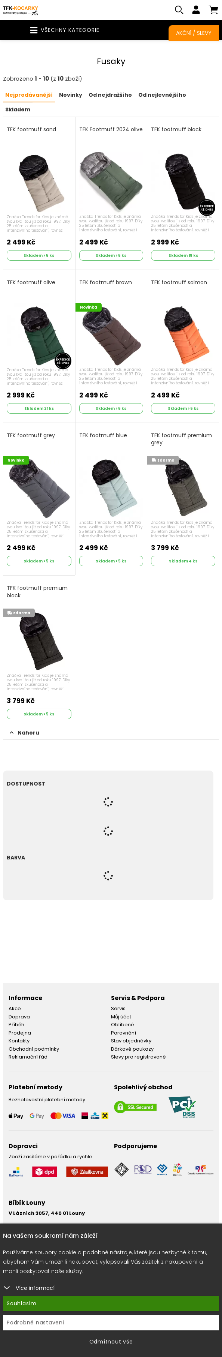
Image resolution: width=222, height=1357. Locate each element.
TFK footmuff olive (31, 282)
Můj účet (121, 1016)
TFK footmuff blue (103, 435)
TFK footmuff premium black (37, 592)
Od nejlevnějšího (162, 95)
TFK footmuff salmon (179, 282)
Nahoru (24, 732)
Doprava (19, 1016)
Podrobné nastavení (36, 1322)
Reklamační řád (28, 1056)
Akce (15, 1008)
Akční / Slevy (194, 33)
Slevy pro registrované (138, 1056)
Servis (118, 1008)
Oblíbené (122, 1024)
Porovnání (123, 1032)
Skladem (17, 109)
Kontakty (19, 1040)
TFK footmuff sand (31, 129)
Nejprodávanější (29, 95)
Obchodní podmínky (34, 1049)
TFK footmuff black (176, 129)
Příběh (16, 1024)
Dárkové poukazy (132, 1049)
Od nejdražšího (110, 95)
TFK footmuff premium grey (181, 439)
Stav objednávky (131, 1040)
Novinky (70, 95)
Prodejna (20, 1032)
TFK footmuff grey (31, 435)
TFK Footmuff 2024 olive (111, 129)
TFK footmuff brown (105, 282)
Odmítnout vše (111, 1341)
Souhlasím (22, 1303)
